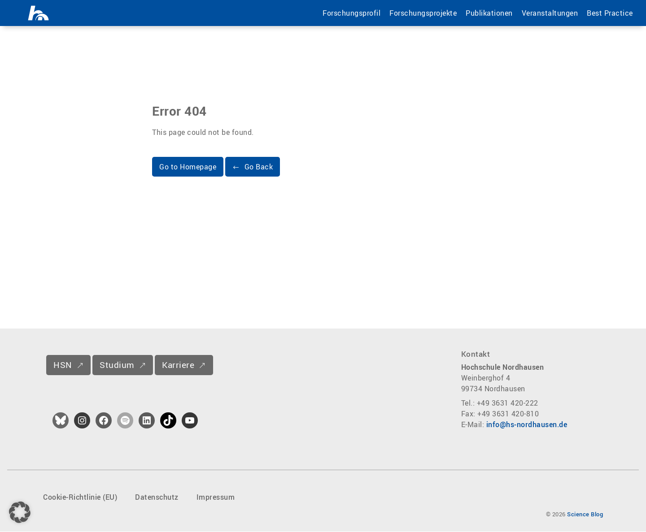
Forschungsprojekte (422, 13)
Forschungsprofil (351, 13)
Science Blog (585, 514)
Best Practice (609, 13)
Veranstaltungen (549, 13)
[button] (252, 167)
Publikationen (488, 13)
